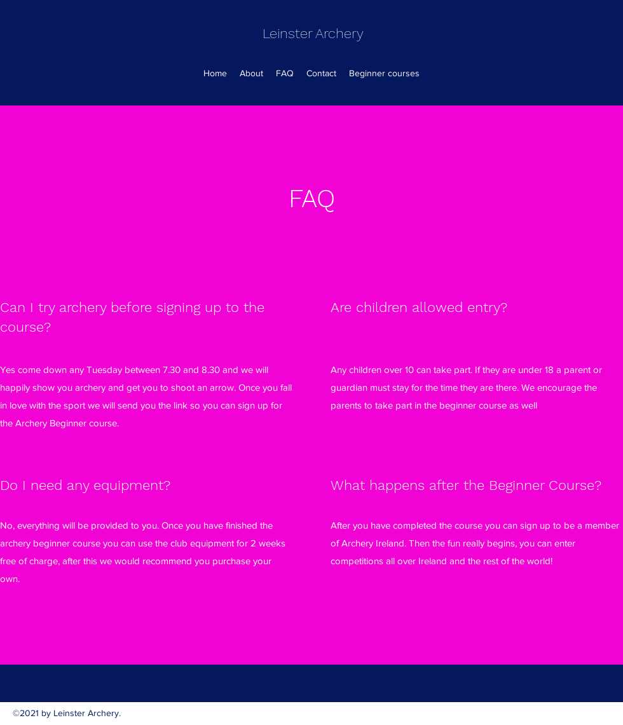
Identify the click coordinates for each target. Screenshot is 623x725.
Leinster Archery (313, 33)
